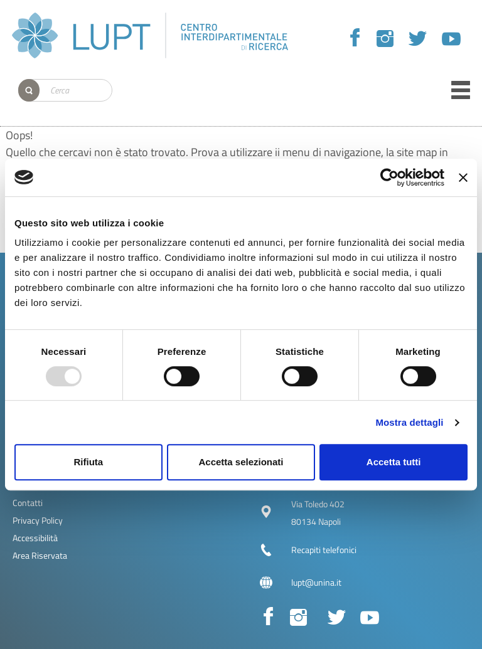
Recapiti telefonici (323, 549)
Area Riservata (40, 555)
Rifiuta (88, 461)
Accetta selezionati (240, 461)
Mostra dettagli (409, 422)
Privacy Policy (38, 520)
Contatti (28, 502)
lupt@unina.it (316, 582)
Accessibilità (35, 537)
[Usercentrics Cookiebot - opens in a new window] (389, 177)
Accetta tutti (394, 461)
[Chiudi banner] (463, 177)
